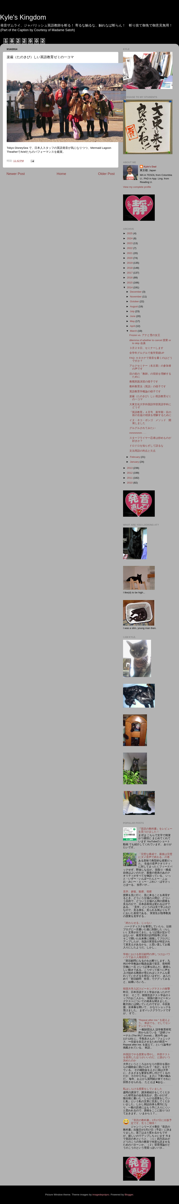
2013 (130, 468)
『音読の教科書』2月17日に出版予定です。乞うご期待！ (151, 1122)
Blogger (129, 1194)
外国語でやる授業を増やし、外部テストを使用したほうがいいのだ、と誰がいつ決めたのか (146, 1057)
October (135, 301)
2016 (130, 277)
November (136, 296)
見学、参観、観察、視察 (137, 891)
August (134, 306)
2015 (130, 282)
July (132, 311)
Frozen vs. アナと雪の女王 (144, 335)
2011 (130, 477)
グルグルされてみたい (142, 428)
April (133, 326)
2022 (130, 248)
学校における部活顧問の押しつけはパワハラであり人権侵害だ (146, 956)
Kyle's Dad (150, 166)
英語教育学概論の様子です (145, 391)
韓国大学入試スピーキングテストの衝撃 (146, 988)
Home (61, 174)
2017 (130, 272)
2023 (130, 243)
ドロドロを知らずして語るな (146, 445)
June (133, 316)
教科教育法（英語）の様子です (147, 386)
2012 (130, 472)
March (134, 330)
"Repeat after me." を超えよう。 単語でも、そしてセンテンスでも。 (154, 1023)
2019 (130, 262)
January (135, 461)
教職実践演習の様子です (143, 381)
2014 (130, 287)
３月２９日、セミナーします (146, 348)
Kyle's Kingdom (23, 17)
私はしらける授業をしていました (142, 1088)
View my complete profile (137, 187)
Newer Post (16, 174)
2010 (130, 482)
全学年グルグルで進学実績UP (146, 352)
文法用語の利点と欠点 (142, 450)
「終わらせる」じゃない (137, 923)
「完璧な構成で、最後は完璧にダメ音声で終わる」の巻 (155, 855)
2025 (130, 233)
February (135, 457)
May (132, 321)
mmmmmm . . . (137, 432)
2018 (130, 267)
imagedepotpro (100, 1194)
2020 (130, 258)
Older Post (106, 174)
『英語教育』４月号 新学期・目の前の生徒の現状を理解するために (150, 414)
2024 (130, 238)
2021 (130, 253)
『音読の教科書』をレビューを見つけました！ (155, 830)
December (136, 291)
